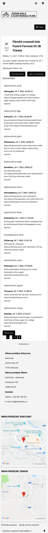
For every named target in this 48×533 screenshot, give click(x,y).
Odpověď (7, 104)
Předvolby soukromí (9, 525)
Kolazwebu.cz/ (24, 344)
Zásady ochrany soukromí (29, 525)
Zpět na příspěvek (36, 74)
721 (14, 337)
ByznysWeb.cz (25, 531)
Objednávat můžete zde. (12, 68)
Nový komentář (17, 74)
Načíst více (8, 333)
